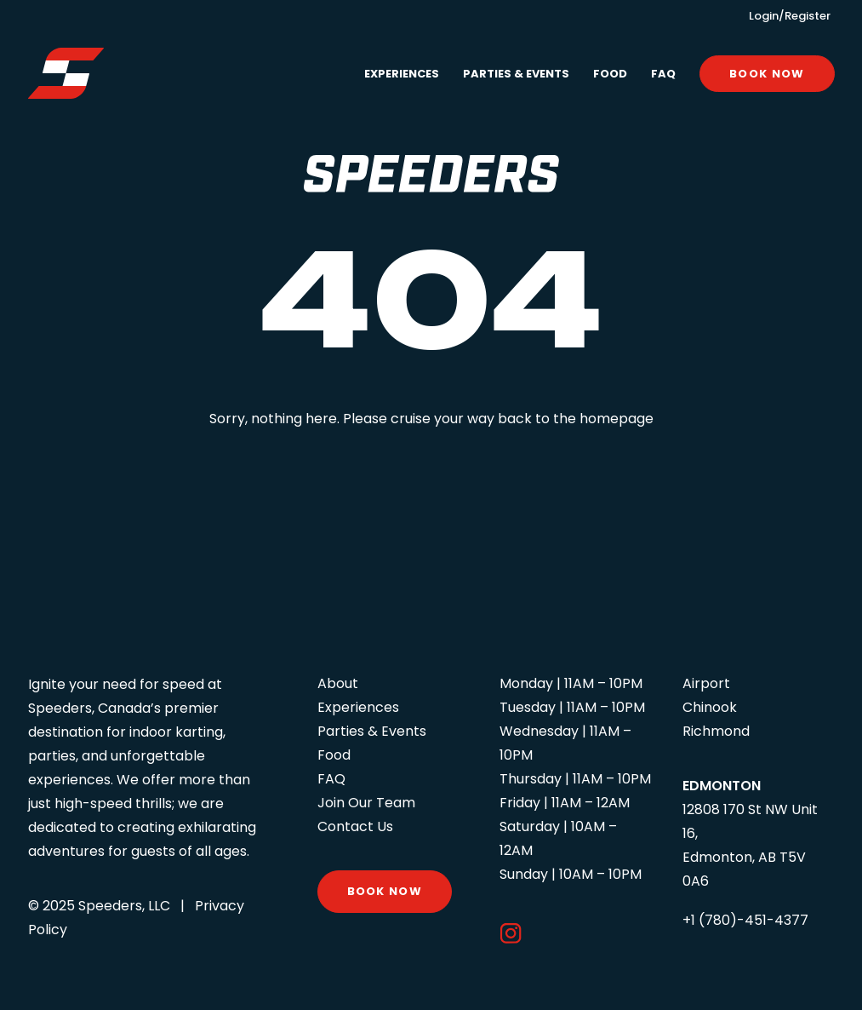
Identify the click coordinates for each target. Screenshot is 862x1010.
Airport (706, 683)
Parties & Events (516, 74)
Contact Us (355, 826)
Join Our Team (366, 802)
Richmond (716, 731)
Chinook (709, 707)
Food (610, 74)
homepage (616, 418)
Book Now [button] (384, 891)
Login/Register (790, 16)
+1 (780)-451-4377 (745, 920)
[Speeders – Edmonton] (66, 73)
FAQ (663, 74)
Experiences (401, 74)
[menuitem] (407, 73)
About (337, 683)
